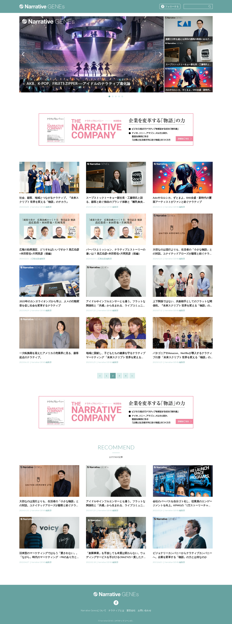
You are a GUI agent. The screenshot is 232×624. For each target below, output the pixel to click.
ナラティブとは (116, 610)
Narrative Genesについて (93, 610)
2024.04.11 (157, 207)
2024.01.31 (157, 258)
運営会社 (130, 610)
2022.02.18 (91, 562)
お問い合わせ (144, 610)
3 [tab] (116, 96)
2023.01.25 (91, 362)
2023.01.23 (157, 362)
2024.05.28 (91, 207)
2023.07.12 (157, 310)
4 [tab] (119, 96)
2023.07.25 (91, 310)
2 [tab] (112, 96)
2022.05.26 (157, 510)
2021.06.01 (157, 562)
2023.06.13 (24, 362)
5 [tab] (122, 96)
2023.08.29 (24, 310)
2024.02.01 (24, 258)
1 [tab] (109, 96)
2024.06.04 (24, 207)
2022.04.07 (24, 562)
